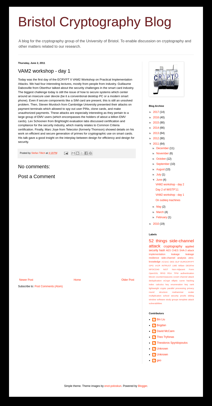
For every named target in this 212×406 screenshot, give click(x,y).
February (162, 217)
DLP (177, 261)
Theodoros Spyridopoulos (172, 342)
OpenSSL (153, 273)
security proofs (178, 295)
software (161, 299)
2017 (156, 112)
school (166, 295)
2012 (156, 138)
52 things (158, 240)
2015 (156, 122)
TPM (176, 273)
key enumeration (174, 284)
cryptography (173, 246)
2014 (156, 127)
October (161, 158)
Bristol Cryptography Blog (94, 21)
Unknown (162, 348)
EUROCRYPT (187, 261)
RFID (162, 273)
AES (168, 250)
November (163, 153)
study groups (172, 299)
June (159, 179)
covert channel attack (183, 277)
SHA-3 (183, 250)
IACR (157, 265)
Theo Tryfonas (165, 337)
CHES (175, 250)
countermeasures (164, 277)
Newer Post (26, 279)
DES (172, 261)
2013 (156, 133)
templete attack (186, 299)
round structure (158, 292)
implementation (157, 254)
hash (162, 250)
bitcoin (152, 277)
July (159, 174)
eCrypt (167, 280)
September (163, 164)
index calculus (156, 284)
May (159, 206)
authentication (187, 273)
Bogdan (161, 325)
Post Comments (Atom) (49, 286)
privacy (190, 288)
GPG (151, 265)
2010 (156, 223)
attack (190, 250)
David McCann (166, 331)
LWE (175, 265)
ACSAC (165, 261)
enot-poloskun (112, 386)
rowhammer (178, 292)
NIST (165, 269)
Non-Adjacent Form (183, 269)
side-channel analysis (173, 257)
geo (159, 360)
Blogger (142, 386)
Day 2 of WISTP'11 (167, 189)
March (160, 212)
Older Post (127, 279)
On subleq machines (168, 200)
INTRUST (166, 265)
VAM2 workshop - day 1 (170, 194)
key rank (189, 284)
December (163, 148)
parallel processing (176, 288)
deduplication (155, 280)
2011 (156, 143)
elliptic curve (178, 280)
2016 (156, 117)
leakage (175, 254)
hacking (190, 280)
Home (77, 279)
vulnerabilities (155, 303)
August (161, 169)
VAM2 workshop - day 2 (170, 184)
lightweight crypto (157, 288)
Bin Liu (161, 319)
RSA (169, 273)
